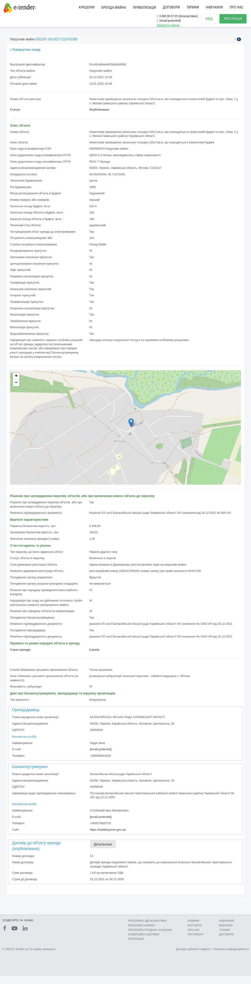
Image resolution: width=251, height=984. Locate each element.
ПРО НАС (236, 7)
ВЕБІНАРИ (226, 929)
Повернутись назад (25, 53)
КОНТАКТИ (195, 929)
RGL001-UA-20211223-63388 (56, 43)
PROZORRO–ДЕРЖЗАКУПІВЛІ (147, 924)
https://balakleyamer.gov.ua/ (108, 833)
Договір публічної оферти (193, 953)
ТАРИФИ (193, 7)
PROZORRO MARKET (142, 929)
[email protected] (101, 753)
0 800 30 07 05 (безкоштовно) (177, 16)
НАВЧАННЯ (214, 7)
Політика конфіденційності (231, 953)
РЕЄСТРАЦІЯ (233, 19)
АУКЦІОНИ (86, 7)
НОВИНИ (193, 924)
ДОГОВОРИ (171, 7)
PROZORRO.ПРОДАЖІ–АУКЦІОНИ (150, 934)
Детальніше (103, 848)
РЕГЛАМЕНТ (196, 938)
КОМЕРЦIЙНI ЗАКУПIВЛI (143, 938)
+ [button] (16, 380)
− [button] (16, 387)
